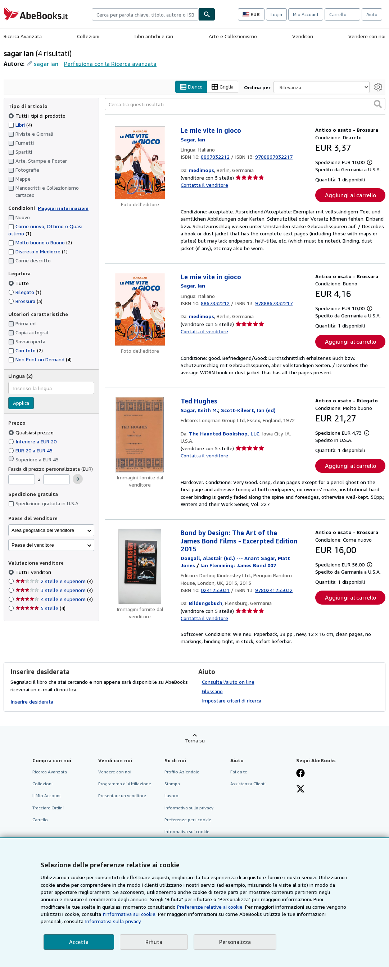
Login (276, 14)
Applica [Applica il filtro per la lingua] (21, 403)
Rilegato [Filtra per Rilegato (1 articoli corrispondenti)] (24, 292)
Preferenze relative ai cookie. (210, 907)
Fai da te (238, 772)
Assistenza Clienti (248, 784)
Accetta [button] (79, 942)
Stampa (172, 784)
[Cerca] (207, 14)
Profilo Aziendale (181, 772)
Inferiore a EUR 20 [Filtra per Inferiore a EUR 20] (33, 441)
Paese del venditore (33, 545)
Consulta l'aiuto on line (228, 682)
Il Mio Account (46, 796)
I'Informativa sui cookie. (130, 914)
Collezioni (88, 36)
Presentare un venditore (122, 796)
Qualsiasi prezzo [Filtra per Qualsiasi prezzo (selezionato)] (31, 432)
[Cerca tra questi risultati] (245, 104)
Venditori (302, 36)
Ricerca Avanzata (23, 36)
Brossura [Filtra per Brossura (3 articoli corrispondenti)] (25, 301)
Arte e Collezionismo (233, 36)
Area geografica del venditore (43, 530)
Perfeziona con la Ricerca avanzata (110, 63)
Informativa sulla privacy (188, 807)
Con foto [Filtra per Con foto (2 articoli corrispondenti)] (25, 350)
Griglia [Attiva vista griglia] (223, 86)
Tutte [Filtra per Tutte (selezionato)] (19, 283)
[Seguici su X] (300, 790)
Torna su (195, 741)
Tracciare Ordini (48, 807)
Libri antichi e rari (154, 36)
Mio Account (305, 14)
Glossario (212, 691)
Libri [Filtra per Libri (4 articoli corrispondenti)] (20, 124)
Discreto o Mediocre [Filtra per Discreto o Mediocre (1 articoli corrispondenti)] (38, 252)
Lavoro (171, 796)
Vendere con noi (366, 36)
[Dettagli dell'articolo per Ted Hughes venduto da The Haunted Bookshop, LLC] (140, 435)
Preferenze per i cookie (187, 819)
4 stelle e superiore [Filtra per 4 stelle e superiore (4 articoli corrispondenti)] (54, 599)
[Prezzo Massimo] (56, 480)
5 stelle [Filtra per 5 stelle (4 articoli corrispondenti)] (40, 608)
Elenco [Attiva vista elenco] (191, 86)
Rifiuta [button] (153, 942)
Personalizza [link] (235, 942)
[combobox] (145, 14)
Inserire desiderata (31, 702)
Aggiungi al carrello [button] (350, 195)
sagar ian (46, 63)
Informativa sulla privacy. (113, 921)
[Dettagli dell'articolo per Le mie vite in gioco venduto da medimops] (140, 163)
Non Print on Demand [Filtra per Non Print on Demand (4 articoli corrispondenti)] (40, 359)
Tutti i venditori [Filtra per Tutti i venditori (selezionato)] (34, 572)
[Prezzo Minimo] (21, 480)
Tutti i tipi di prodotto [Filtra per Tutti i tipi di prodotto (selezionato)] (37, 116)
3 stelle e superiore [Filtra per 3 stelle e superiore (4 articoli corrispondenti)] (54, 590)
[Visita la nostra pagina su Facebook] (300, 774)
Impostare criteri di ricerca (231, 701)
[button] (378, 104)
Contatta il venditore (204, 185)
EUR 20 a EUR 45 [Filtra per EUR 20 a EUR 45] (31, 450)
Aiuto (371, 14)
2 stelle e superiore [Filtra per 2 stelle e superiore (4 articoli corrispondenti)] (54, 581)
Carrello (40, 819)
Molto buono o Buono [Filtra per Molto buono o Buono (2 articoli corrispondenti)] (40, 243)
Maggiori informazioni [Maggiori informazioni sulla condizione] (63, 208)
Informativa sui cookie (186, 831)
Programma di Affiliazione (124, 784)
